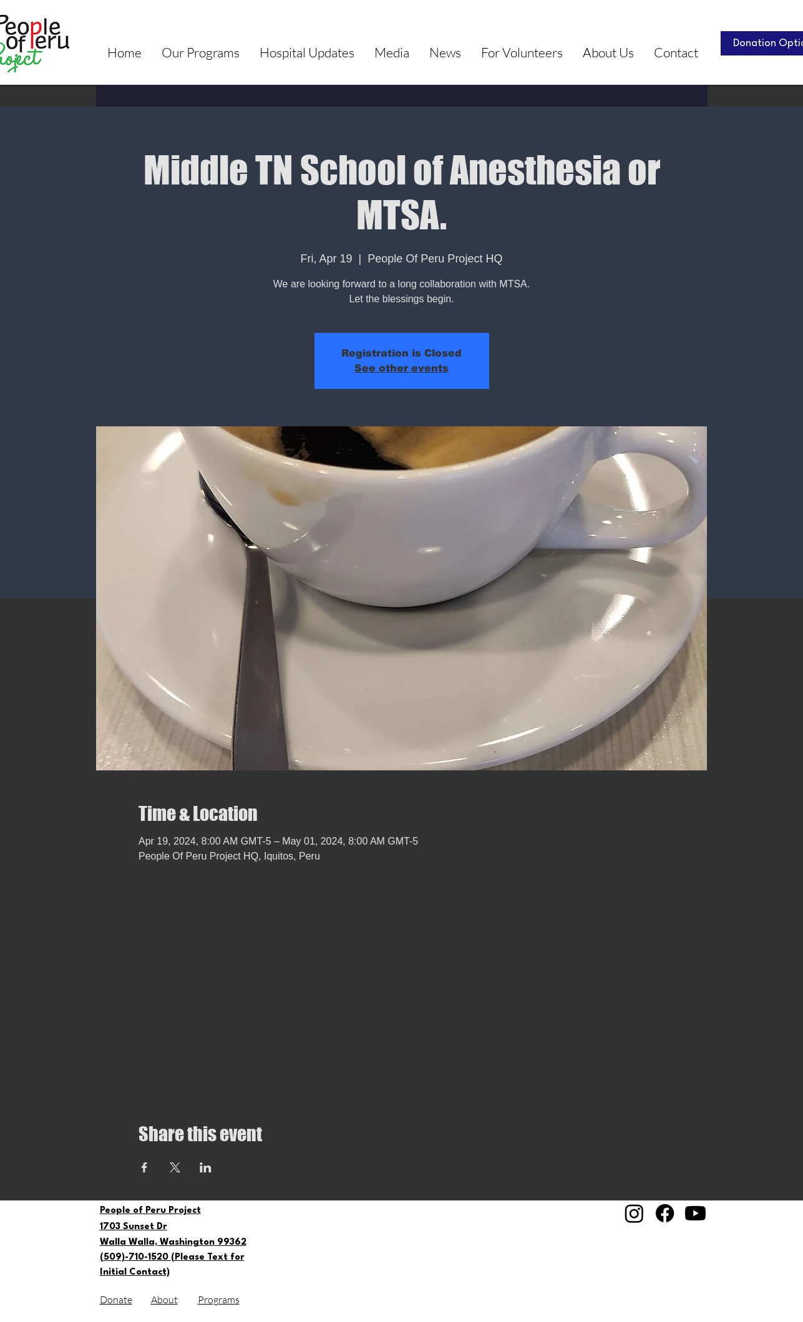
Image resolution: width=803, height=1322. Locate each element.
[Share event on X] (175, 1167)
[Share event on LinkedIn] (206, 1167)
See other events (401, 368)
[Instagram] (634, 1213)
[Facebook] (665, 1213)
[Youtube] (695, 1213)
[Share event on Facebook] (144, 1167)
